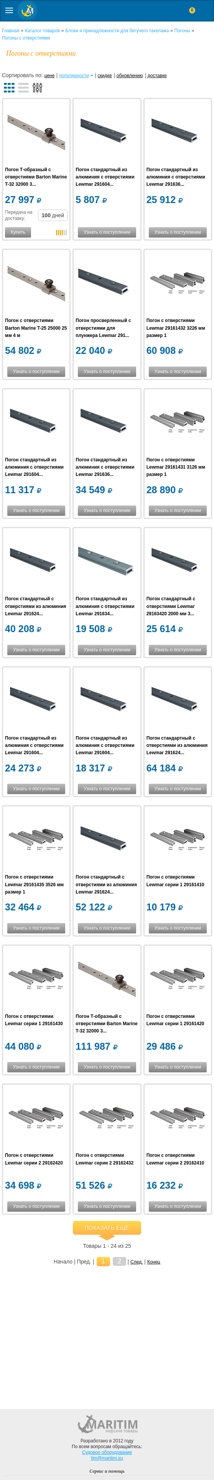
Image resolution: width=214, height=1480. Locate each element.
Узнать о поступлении (107, 232)
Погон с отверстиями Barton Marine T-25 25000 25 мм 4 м (36, 328)
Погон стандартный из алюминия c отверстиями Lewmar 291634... (105, 606)
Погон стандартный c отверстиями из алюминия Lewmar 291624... (35, 606)
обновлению (130, 75)
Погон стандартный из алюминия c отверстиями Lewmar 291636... (176, 177)
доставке (157, 75)
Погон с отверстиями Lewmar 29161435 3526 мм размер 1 (34, 884)
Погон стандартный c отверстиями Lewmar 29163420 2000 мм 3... (171, 606)
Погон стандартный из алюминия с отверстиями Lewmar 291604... (105, 177)
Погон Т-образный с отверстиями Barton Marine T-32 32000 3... (36, 177)
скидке (105, 75)
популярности (74, 75)
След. (136, 1262)
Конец (153, 1262)
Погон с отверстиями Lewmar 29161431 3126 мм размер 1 (176, 467)
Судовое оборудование (107, 1452)
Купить (18, 232)
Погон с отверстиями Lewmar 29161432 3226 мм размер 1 (176, 328)
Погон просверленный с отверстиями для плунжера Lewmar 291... (103, 328)
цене (49, 75)
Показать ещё (107, 1228)
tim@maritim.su (107, 1458)
